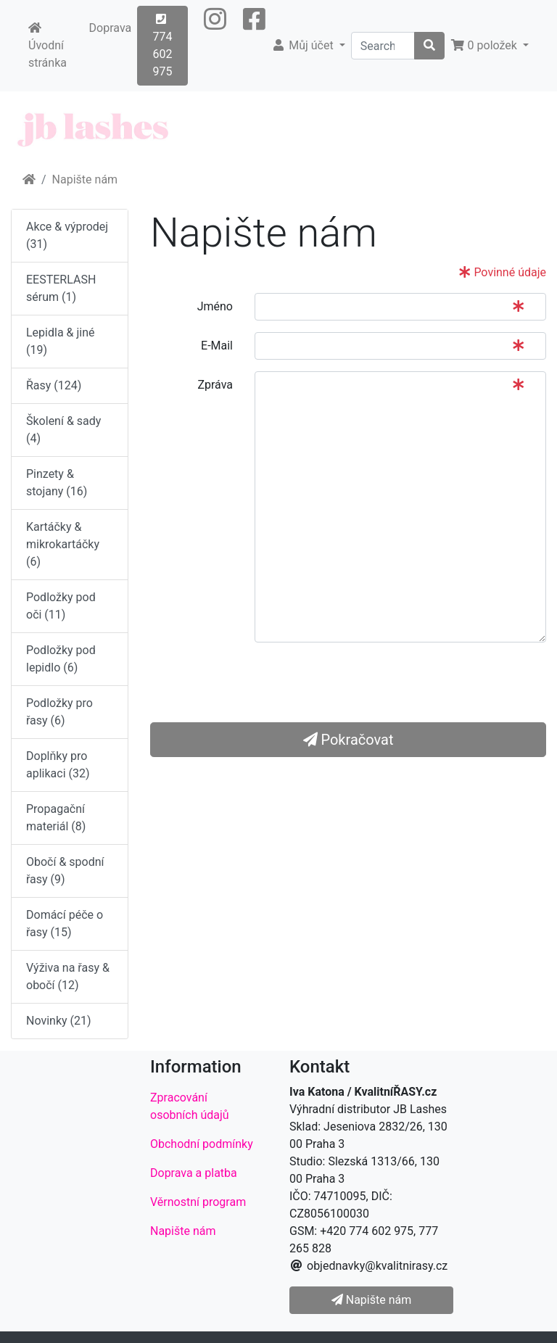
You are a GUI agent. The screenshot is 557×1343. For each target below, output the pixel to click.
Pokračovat (348, 739)
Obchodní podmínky (201, 1144)
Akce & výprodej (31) (67, 235)
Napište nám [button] (371, 1300)
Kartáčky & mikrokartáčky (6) (62, 544)
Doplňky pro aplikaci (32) (58, 764)
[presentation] (365, 682)
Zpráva (215, 385)
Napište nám (85, 179)
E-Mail (217, 345)
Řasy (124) (53, 385)
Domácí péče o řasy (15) (64, 923)
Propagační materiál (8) (56, 817)
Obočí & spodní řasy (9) (65, 870)
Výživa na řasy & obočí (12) (68, 976)
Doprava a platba (193, 1173)
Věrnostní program (198, 1202)
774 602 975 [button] (162, 45)
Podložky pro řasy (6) (59, 711)
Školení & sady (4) (63, 429)
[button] (215, 46)
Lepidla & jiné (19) (60, 341)
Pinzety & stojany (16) (56, 482)
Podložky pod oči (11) (61, 605)
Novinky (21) (58, 1021)
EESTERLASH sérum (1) (61, 288)
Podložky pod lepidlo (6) (61, 658)
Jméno (215, 306)
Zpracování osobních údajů (189, 1106)
